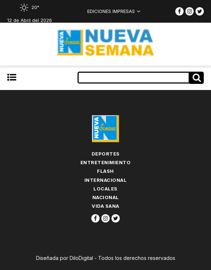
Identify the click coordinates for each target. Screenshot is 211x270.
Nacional (105, 197)
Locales (105, 189)
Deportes (106, 154)
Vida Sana (105, 206)
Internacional (105, 180)
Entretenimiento (105, 162)
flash (105, 171)
